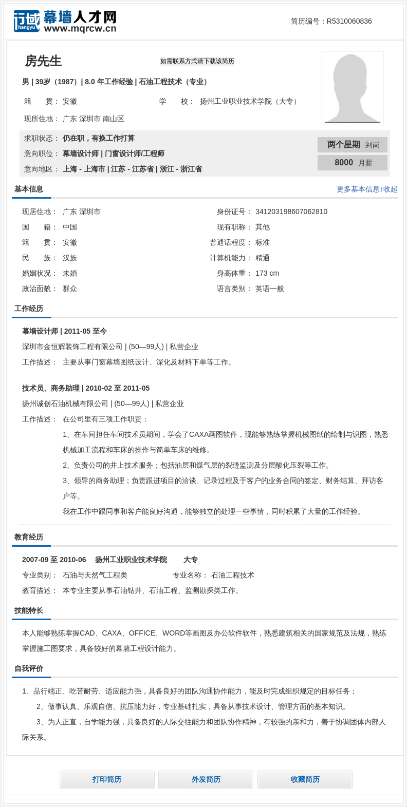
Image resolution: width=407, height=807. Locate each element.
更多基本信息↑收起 (367, 189)
